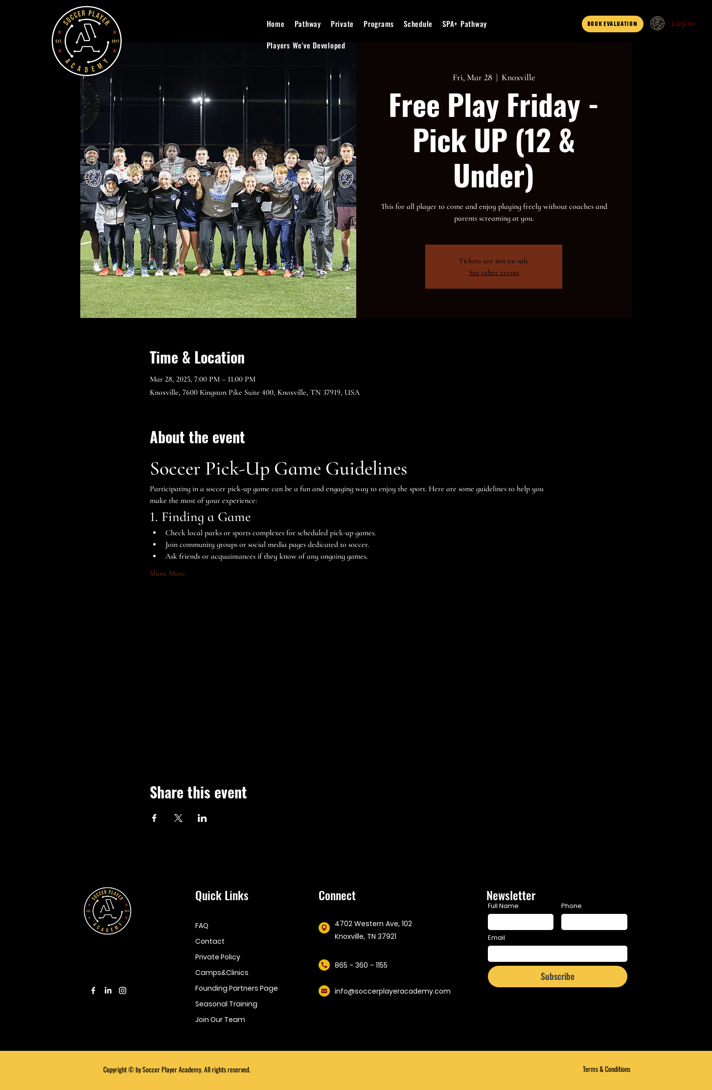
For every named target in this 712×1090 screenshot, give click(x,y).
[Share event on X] (178, 818)
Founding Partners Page (235, 988)
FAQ (201, 926)
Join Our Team (220, 1019)
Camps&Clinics (222, 972)
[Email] (554, 954)
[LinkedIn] (108, 990)
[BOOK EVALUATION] (612, 24)
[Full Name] (518, 922)
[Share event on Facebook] (154, 818)
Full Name (503, 906)
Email (496, 938)
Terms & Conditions (606, 1069)
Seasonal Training (226, 1004)
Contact (210, 941)
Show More (167, 573)
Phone (571, 906)
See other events (494, 272)
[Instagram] (122, 990)
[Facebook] (93, 990)
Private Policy (217, 957)
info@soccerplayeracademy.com (393, 991)
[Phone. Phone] (591, 922)
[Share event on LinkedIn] (202, 818)
